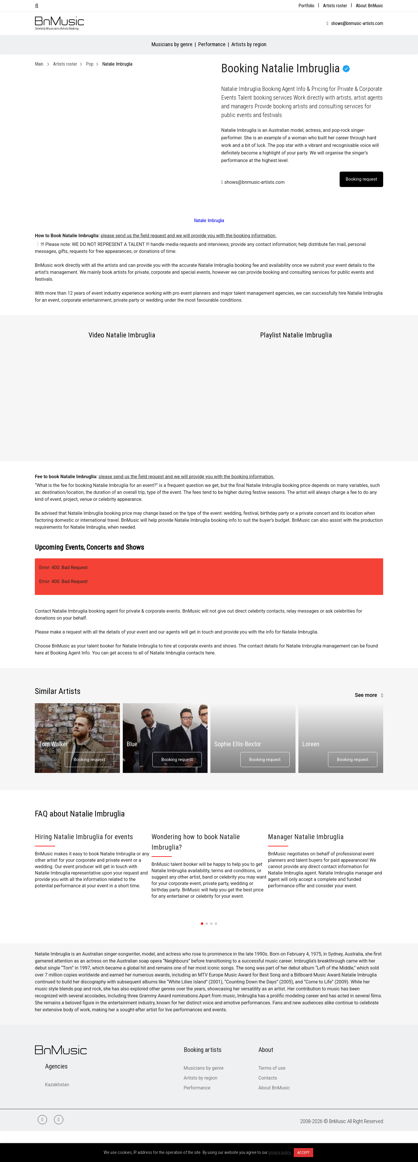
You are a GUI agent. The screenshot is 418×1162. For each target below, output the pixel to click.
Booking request (89, 759)
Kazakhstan (57, 1084)
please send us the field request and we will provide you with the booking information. (188, 235)
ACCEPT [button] (303, 1152)
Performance (212, 44)
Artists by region (248, 44)
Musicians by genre (172, 44)
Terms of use (271, 1068)
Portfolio (306, 5)
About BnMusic (369, 5)
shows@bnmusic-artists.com (357, 23)
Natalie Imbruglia (209, 220)
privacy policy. (280, 1152)
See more (367, 695)
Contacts (267, 1078)
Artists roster (335, 5)
